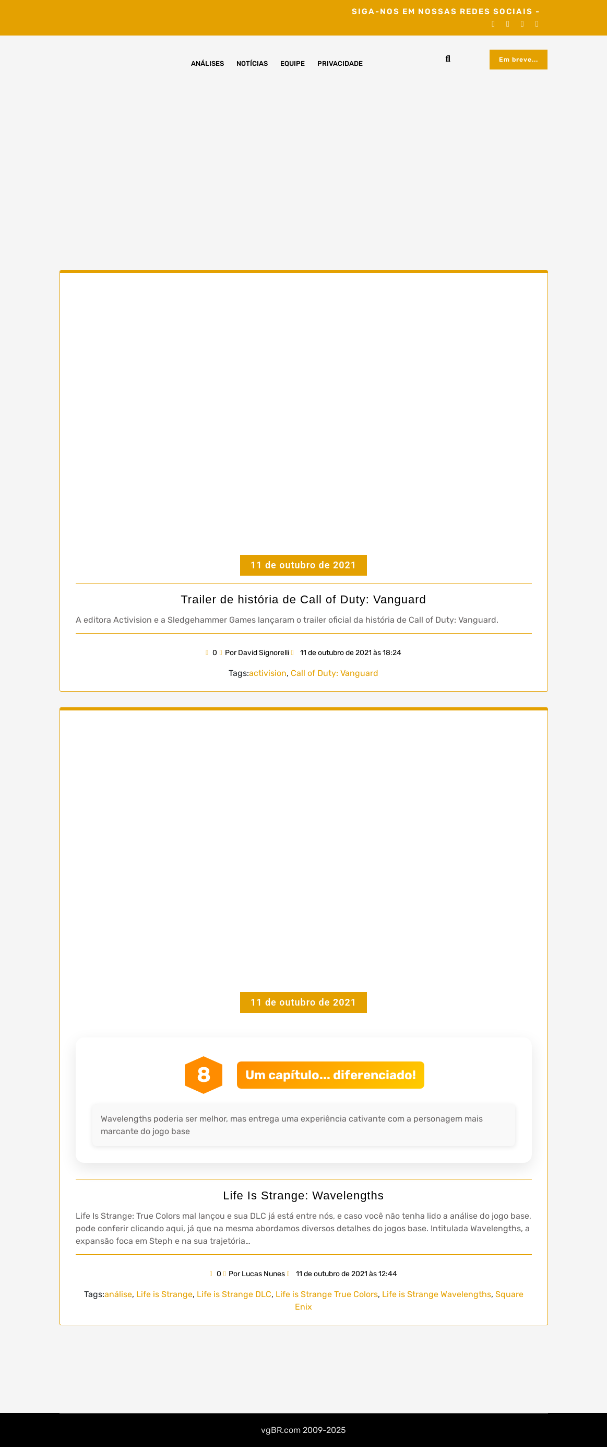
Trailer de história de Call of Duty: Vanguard (303, 599)
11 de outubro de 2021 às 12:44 (342, 1273)
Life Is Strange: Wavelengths (303, 1195)
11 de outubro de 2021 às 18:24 (346, 652)
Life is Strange (164, 1294)
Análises (207, 63)
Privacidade (340, 63)
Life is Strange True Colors (327, 1294)
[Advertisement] (303, 160)
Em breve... (518, 59)
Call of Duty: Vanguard (334, 673)
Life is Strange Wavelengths (436, 1294)
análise (118, 1294)
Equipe (292, 63)
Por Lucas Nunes (254, 1273)
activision (268, 673)
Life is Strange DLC (234, 1294)
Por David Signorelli (254, 652)
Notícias (252, 63)
